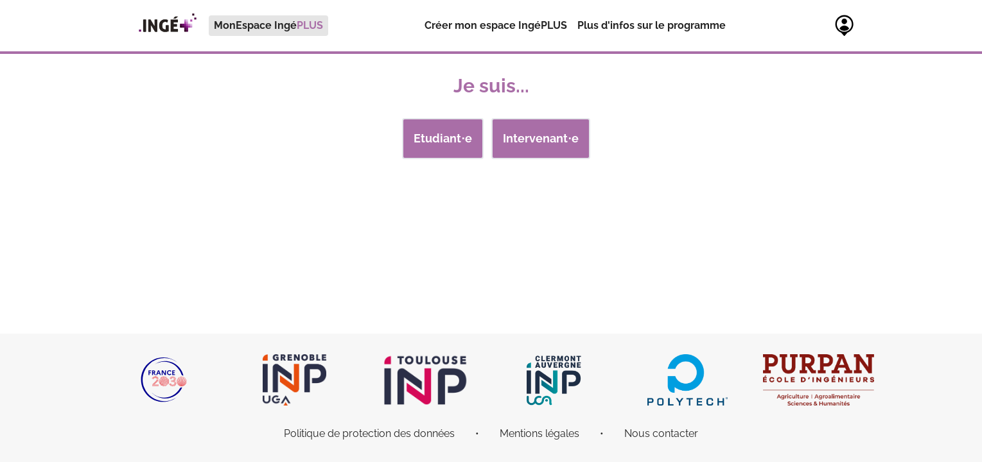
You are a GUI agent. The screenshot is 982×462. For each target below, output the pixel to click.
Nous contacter (661, 433)
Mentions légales (539, 433)
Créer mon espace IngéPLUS (496, 25)
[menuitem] (227, 25)
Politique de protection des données (369, 433)
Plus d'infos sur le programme (651, 25)
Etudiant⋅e (443, 138)
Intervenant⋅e (541, 138)
